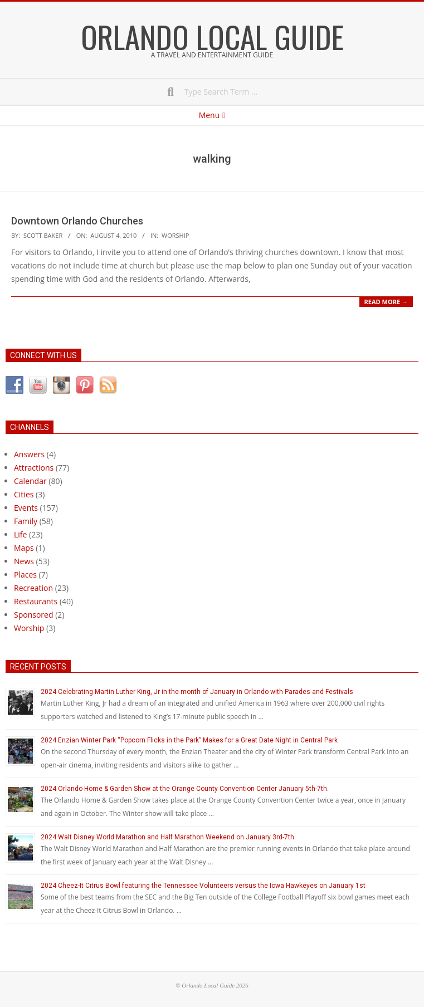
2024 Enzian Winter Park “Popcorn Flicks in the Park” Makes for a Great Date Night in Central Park (189, 740)
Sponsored (33, 614)
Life (20, 534)
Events (26, 507)
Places (25, 574)
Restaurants (35, 601)
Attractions (33, 467)
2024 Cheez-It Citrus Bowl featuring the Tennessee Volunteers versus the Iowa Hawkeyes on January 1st (203, 885)
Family (25, 521)
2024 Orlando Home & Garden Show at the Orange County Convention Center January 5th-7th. (185, 789)
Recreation (33, 588)
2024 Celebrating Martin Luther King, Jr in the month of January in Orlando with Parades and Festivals (197, 692)
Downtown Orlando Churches (77, 221)
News (24, 561)
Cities (23, 494)
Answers (29, 454)
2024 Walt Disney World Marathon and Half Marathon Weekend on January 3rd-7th (167, 837)
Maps (24, 547)
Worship (175, 235)
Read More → (386, 301)
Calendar (30, 481)
